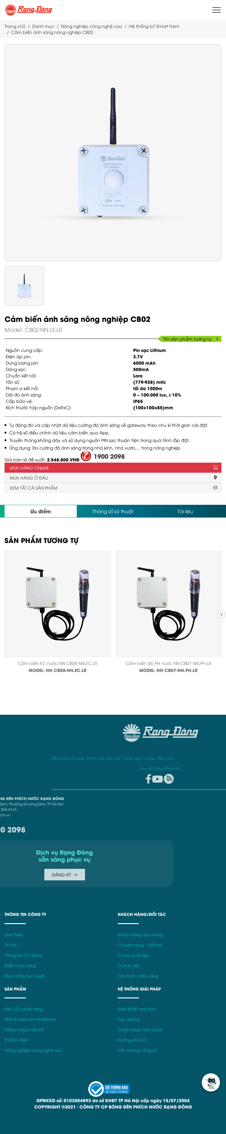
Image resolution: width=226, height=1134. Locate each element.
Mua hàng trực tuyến (25, 975)
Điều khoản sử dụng (149, 758)
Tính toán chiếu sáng (138, 975)
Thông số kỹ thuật (113, 511)
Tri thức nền (129, 965)
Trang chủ (15, 26)
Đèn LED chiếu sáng (24, 1008)
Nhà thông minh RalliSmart (30, 1019)
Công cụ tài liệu (133, 955)
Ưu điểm (40, 511)
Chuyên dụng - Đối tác (140, 944)
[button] (221, 614)
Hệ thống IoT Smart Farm (154, 26)
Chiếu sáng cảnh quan (140, 1029)
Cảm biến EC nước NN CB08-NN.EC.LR (57, 663)
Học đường (129, 1019)
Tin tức (11, 944)
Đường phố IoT (132, 1039)
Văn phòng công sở (137, 1050)
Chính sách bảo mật (185, 758)
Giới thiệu (14, 934)
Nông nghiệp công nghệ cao (91, 26)
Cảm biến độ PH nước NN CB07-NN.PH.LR (168, 663)
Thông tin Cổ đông (23, 955)
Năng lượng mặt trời (24, 1029)
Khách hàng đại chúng (140, 934)
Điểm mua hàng (20, 965)
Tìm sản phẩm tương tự (190, 339)
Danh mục (43, 26)
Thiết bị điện (16, 1039)
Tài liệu (185, 511)
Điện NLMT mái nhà (136, 1008)
